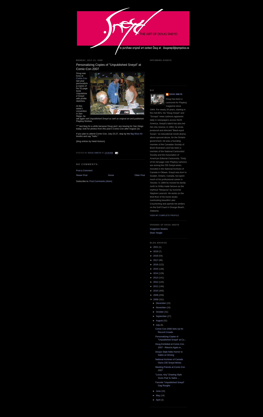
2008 (156, 299)
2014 (156, 273)
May (158, 395)
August (159, 320)
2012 (156, 282)
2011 (156, 286)
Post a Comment (84, 170)
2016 (156, 264)
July (158, 325)
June (158, 391)
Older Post (140, 175)
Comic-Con (81, 78)
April (158, 400)
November (161, 307)
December (161, 303)
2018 (156, 255)
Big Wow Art (136, 133)
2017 (156, 260)
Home (111, 175)
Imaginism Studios (159, 229)
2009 (156, 295)
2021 (156, 247)
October (160, 312)
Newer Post (81, 175)
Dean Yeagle (156, 232)
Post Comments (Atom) (101, 181)
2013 (156, 277)
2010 (156, 290)
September (161, 316)
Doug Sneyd (175, 94)
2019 (156, 251)
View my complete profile (164, 215)
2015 (156, 269)
